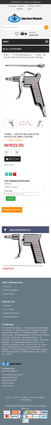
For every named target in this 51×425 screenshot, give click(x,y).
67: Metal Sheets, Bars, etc (30, 352)
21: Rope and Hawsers (21, 330)
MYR (39, 6)
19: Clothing (7, 330)
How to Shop (9, 309)
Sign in (29, 9)
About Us (7, 286)
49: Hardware (16, 340)
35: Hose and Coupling (40, 335)
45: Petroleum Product (30, 337)
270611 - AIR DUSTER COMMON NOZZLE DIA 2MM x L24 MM (23, 266)
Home (6, 55)
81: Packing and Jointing (38, 349)
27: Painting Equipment (22, 55)
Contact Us (8, 306)
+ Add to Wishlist (13, 140)
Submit (10, 198)
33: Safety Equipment (22, 335)
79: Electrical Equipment (19, 349)
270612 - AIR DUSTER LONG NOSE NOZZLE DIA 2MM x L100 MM (25, 56)
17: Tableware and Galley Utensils (36, 328)
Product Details (12, 209)
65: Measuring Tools (15, 347)
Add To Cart (14, 159)
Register (20, 9)
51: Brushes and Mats (30, 340)
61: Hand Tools (31, 345)
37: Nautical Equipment (11, 337)
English (21, 6)
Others (9, 354)
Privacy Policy (9, 294)
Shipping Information (12, 313)
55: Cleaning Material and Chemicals (25, 342)
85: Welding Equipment (10, 352)
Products (24, 397)
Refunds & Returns (11, 317)
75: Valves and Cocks (32, 347)
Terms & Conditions (11, 290)
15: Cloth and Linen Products (12, 328)
